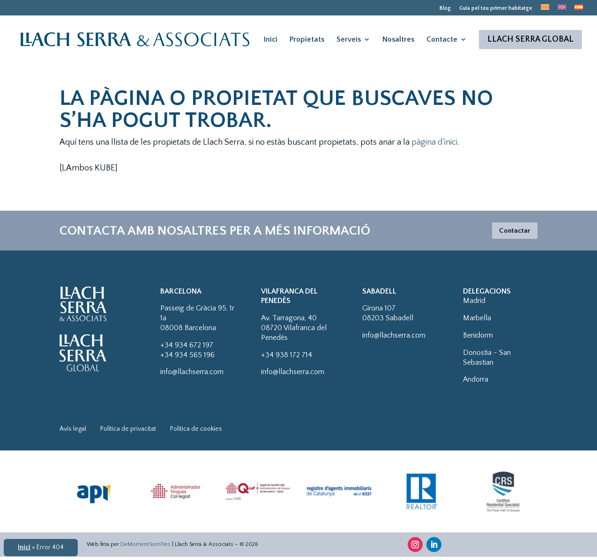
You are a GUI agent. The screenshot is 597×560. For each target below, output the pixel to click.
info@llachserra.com (192, 375)
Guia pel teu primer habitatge (495, 8)
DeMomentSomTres (145, 548)
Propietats (307, 43)
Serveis (348, 43)
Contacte (441, 43)
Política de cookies (196, 432)
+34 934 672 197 (186, 348)
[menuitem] (545, 9)
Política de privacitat (128, 432)
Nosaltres (398, 43)
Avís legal (73, 432)
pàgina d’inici (434, 142)
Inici (270, 43)
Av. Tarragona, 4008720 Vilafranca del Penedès (294, 331)
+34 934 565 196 (187, 358)
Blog (445, 8)
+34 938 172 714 (286, 358)
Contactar (510, 232)
